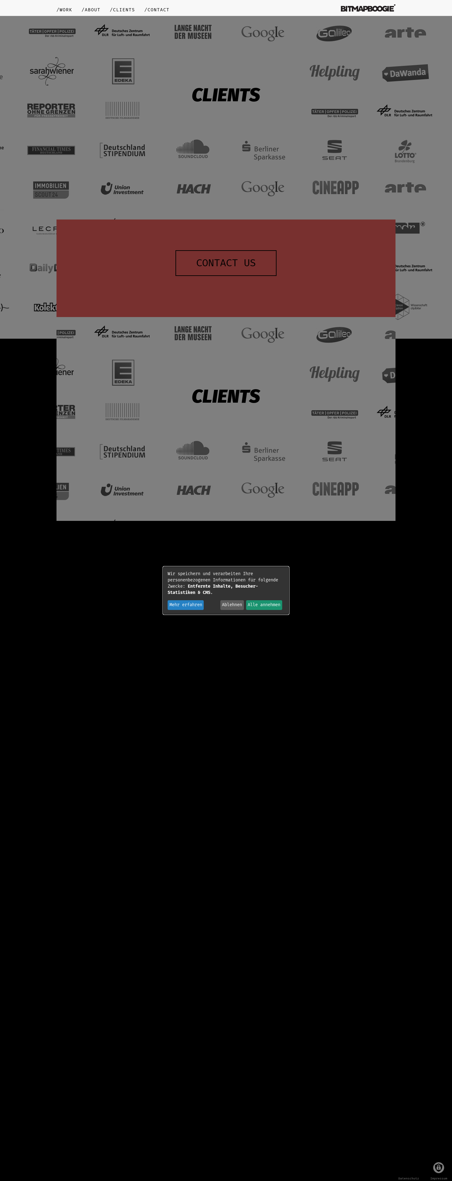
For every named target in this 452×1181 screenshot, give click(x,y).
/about (91, 10)
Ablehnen (232, 604)
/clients (122, 10)
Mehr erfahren (186, 604)
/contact (157, 10)
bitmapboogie (368, 8)
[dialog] (226, 590)
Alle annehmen (264, 604)
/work (64, 10)
